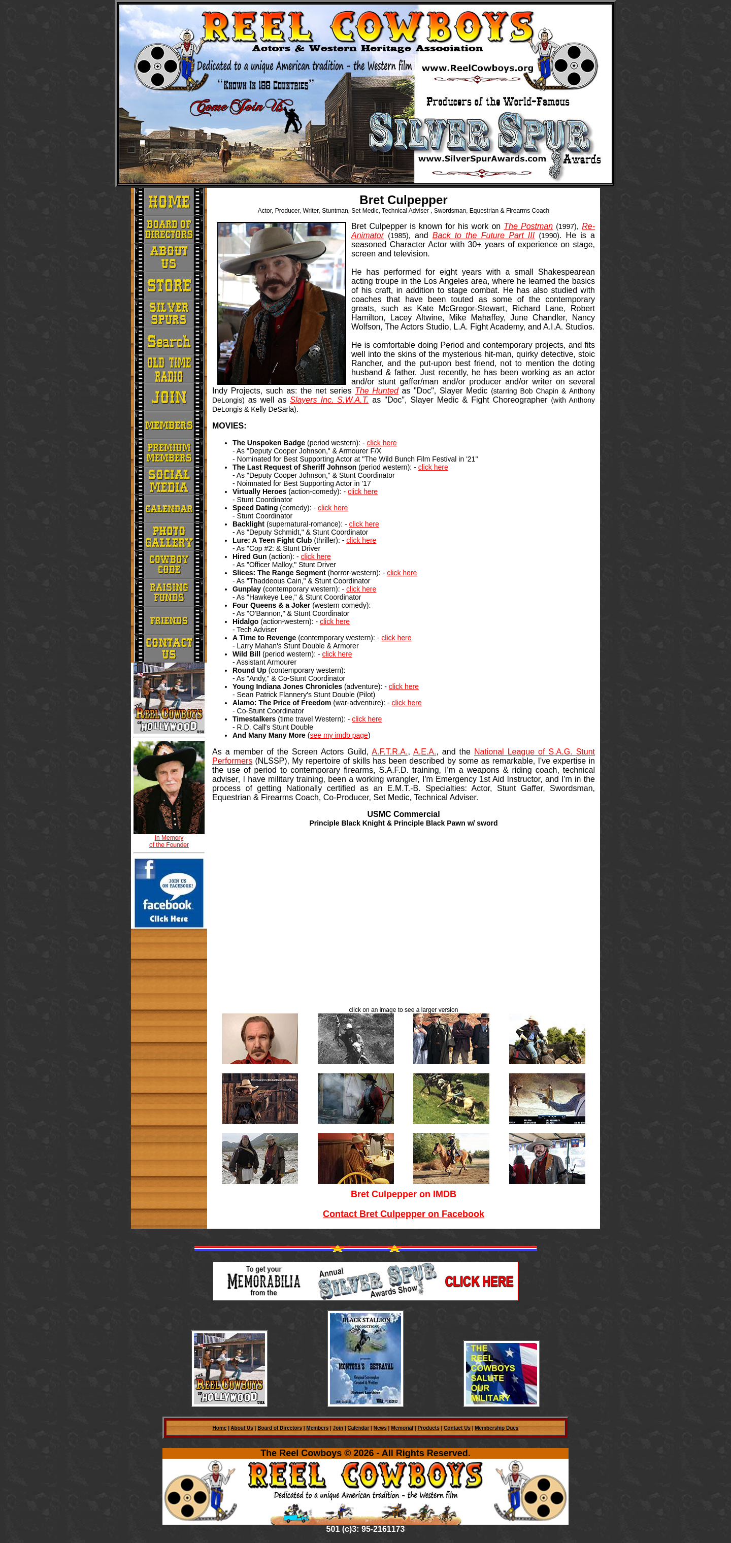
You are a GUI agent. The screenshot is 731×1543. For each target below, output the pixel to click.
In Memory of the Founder (169, 841)
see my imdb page (339, 735)
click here (382, 443)
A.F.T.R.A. (390, 751)
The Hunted (376, 390)
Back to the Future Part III (484, 235)
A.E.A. (424, 751)
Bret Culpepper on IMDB (403, 1194)
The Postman (528, 226)
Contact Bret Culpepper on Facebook (403, 1214)
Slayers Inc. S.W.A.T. (329, 400)
